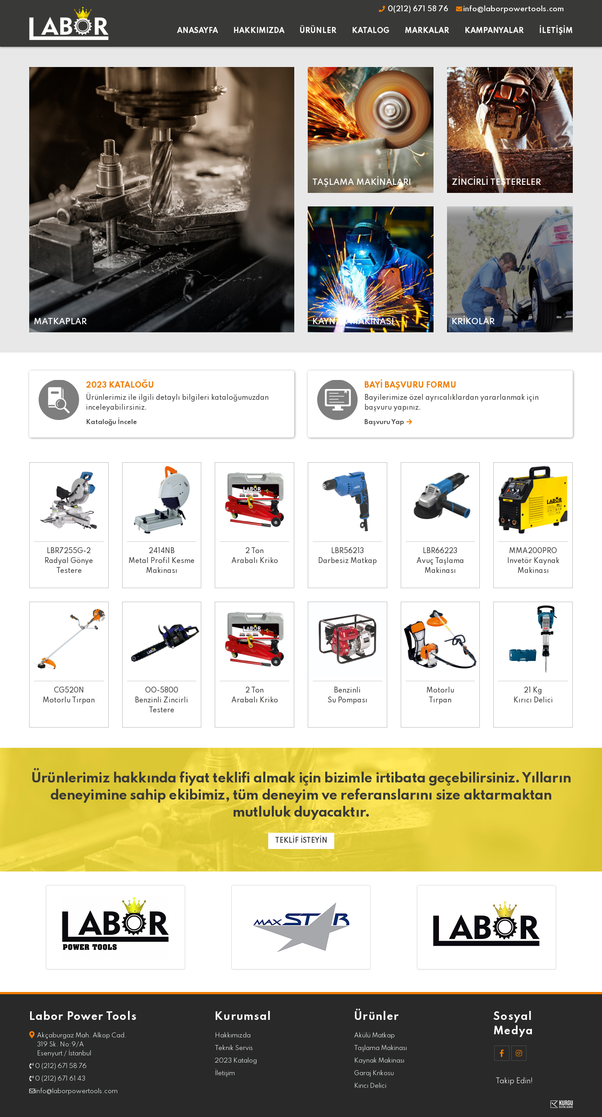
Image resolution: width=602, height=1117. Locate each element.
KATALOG (371, 31)
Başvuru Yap (388, 422)
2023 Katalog (236, 1061)
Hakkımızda (233, 1035)
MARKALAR (427, 31)
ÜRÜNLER (318, 31)
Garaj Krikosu (374, 1073)
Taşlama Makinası (380, 1048)
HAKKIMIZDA (258, 31)
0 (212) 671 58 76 (58, 1066)
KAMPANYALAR (494, 31)
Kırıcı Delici (370, 1086)
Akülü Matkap (374, 1035)
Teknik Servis (234, 1048)
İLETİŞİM (556, 31)
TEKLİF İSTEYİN (301, 840)
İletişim (225, 1073)
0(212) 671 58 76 (413, 9)
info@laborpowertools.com (509, 9)
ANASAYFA (197, 31)
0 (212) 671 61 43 (57, 1079)
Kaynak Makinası (379, 1061)
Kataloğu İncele (111, 422)
